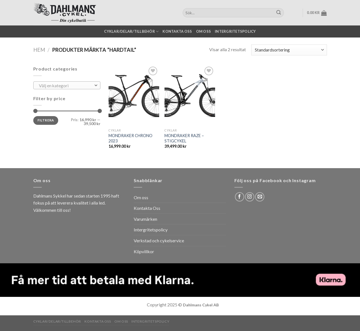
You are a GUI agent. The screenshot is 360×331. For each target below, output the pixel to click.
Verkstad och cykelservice (159, 240)
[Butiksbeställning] (289, 49)
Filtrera (45, 120)
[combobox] (66, 85)
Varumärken (145, 219)
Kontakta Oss (147, 208)
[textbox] (65, 86)
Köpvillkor (144, 251)
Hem (39, 50)
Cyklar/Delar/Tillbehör (131, 31)
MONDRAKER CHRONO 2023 (130, 138)
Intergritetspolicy (235, 31)
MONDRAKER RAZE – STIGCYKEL (184, 138)
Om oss (203, 31)
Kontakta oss (177, 31)
